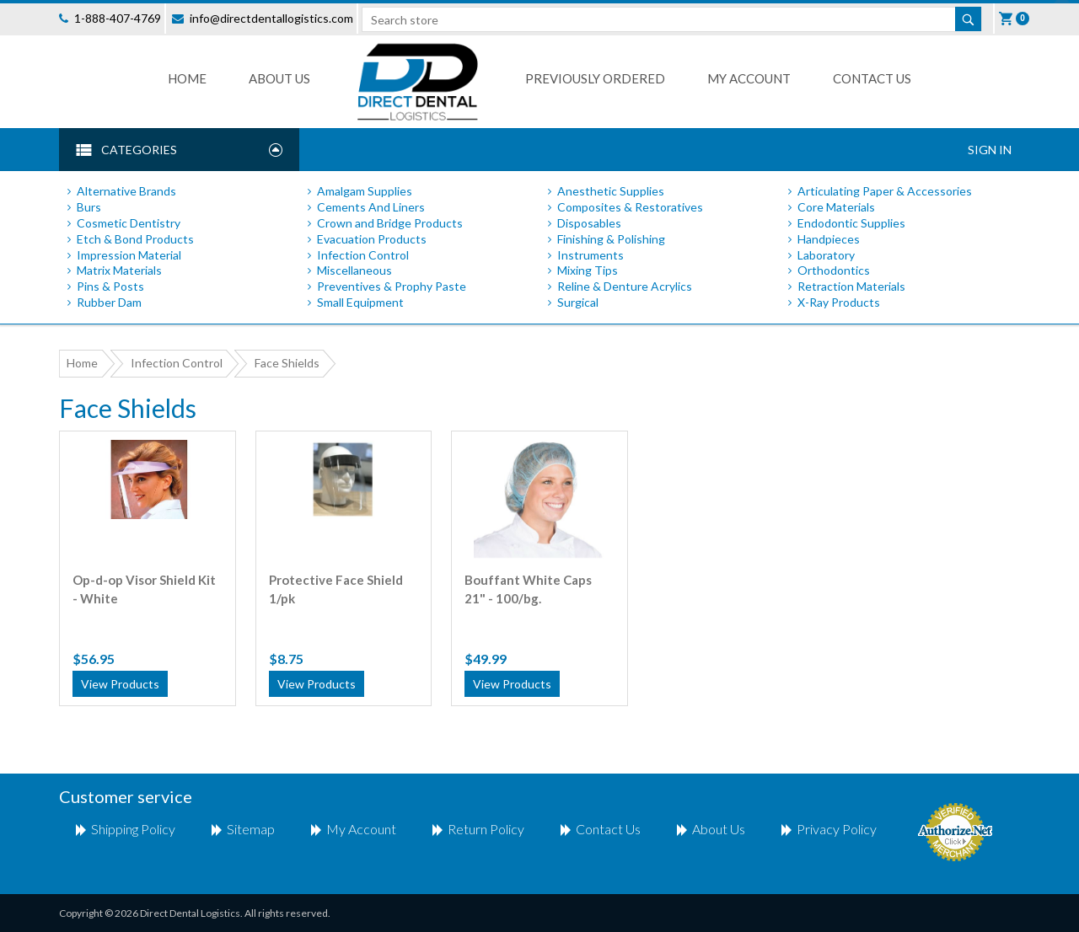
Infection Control (363, 255)
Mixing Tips (587, 270)
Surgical (578, 302)
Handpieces (828, 239)
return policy (486, 829)
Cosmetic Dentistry (128, 223)
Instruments (590, 255)
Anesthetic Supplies (610, 191)
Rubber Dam (109, 302)
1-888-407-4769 (117, 18)
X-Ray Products (838, 302)
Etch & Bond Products (135, 239)
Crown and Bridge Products (390, 223)
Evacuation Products (372, 239)
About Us (279, 78)
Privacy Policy (837, 829)
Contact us (872, 78)
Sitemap (251, 829)
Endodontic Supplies (851, 223)
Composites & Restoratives (630, 207)
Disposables (589, 223)
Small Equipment (360, 302)
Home (187, 78)
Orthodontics (833, 270)
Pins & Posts (110, 286)
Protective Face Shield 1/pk (336, 589)
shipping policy (133, 829)
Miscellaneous (354, 270)
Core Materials (836, 207)
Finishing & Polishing (611, 239)
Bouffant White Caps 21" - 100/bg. (528, 589)
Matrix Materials (119, 270)
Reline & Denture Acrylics (624, 286)
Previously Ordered (595, 78)
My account (361, 829)
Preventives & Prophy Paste (391, 286)
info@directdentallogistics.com (271, 18)
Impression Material (129, 255)
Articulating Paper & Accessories (884, 191)
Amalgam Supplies (364, 191)
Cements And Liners (371, 207)
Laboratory (826, 255)
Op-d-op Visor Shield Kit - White (144, 589)
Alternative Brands (126, 191)
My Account (749, 78)
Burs (89, 207)
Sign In (990, 149)
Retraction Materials (851, 286)
